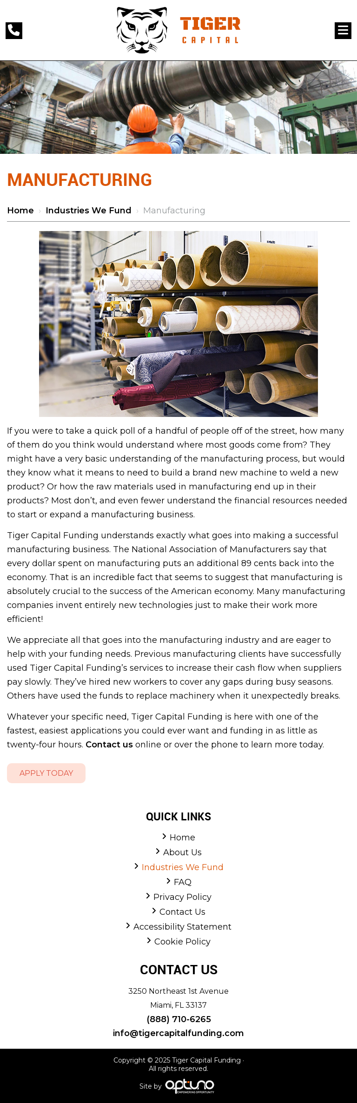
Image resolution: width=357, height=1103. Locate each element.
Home (20, 210)
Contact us (109, 745)
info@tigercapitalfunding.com (178, 1033)
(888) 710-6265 (178, 1019)
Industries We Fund (89, 210)
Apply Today (46, 773)
